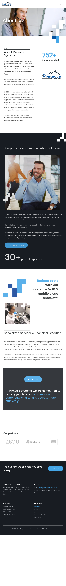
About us (37, 507)
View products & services (18, 245)
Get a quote (33, 381)
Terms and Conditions (41, 515)
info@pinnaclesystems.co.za (48, 488)
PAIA (35, 512)
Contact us (56, 468)
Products (37, 509)
